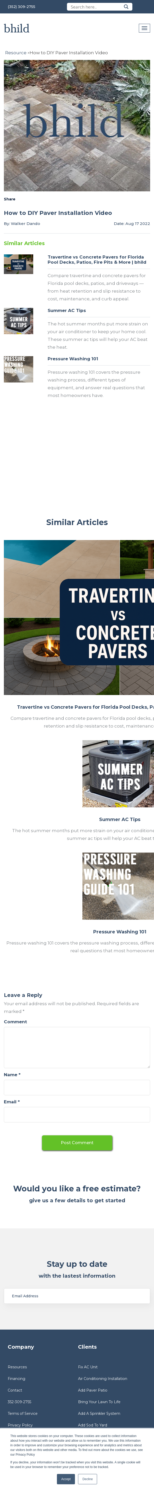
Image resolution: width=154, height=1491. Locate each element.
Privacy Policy (20, 1425)
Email (12, 1101)
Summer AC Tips (67, 310)
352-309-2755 (19, 1402)
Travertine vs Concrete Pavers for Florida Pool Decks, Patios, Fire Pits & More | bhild (97, 259)
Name (12, 1074)
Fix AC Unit (88, 1367)
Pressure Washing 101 (73, 358)
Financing (16, 1378)
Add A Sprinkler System (99, 1413)
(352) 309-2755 (21, 6)
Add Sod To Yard (92, 1425)
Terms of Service (23, 1413)
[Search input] (96, 7)
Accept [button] (66, 1479)
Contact (15, 1390)
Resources (17, 1367)
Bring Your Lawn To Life (99, 1402)
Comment (15, 1021)
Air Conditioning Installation (102, 1378)
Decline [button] (87, 1479)
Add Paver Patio (92, 1390)
